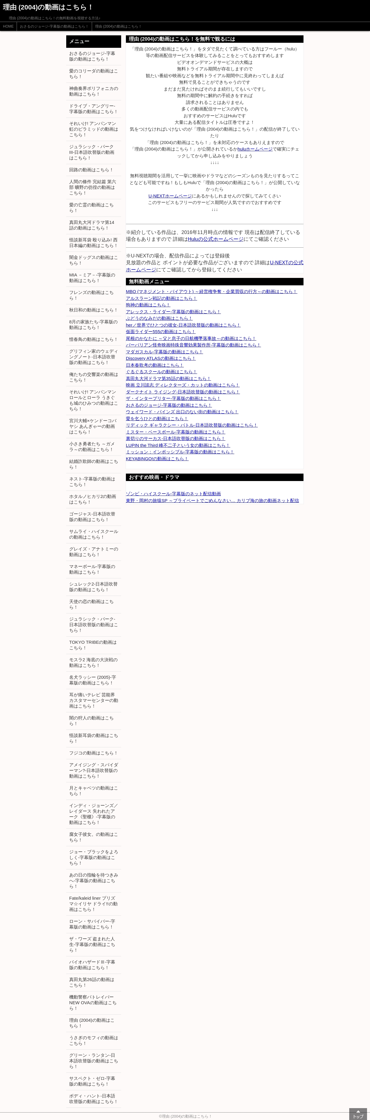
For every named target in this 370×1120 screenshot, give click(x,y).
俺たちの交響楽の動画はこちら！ (93, 377)
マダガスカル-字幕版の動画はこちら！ (164, 351)
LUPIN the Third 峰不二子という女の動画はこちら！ (178, 445)
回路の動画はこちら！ (91, 169)
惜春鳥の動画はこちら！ (93, 339)
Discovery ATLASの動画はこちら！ (161, 358)
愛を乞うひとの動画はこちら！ (157, 418)
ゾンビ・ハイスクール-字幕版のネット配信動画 (173, 493)
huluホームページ (255, 148)
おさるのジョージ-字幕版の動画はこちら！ (54, 26)
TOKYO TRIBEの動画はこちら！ (93, 645)
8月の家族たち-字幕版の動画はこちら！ (93, 324)
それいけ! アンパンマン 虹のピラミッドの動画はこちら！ (93, 129)
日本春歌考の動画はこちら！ (155, 365)
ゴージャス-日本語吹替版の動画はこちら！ (92, 516)
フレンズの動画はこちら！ (91, 295)
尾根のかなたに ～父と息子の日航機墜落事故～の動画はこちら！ (191, 338)
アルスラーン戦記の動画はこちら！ (161, 298)
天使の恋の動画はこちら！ (91, 604)
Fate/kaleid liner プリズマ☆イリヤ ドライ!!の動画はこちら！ (93, 904)
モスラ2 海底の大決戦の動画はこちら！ (93, 662)
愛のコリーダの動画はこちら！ (93, 73)
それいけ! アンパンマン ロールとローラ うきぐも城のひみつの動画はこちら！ (93, 400)
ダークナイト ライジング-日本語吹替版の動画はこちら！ (183, 391)
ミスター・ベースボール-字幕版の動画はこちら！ (175, 431)
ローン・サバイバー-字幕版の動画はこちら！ (92, 924)
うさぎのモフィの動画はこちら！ (93, 1040)
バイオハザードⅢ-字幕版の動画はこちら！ (92, 964)
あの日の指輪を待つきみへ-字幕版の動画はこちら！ (93, 880)
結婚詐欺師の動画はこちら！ (93, 464)
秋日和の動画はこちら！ (93, 309)
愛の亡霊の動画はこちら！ (91, 207)
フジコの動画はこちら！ (93, 752)
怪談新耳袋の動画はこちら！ (93, 738)
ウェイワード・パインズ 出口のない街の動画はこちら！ (182, 411)
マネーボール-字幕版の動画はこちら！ (92, 569)
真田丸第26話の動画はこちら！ (91, 982)
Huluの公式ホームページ (215, 239)
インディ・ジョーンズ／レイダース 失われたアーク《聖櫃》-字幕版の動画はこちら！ (93, 814)
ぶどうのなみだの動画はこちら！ (159, 318)
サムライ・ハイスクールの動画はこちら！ (93, 534)
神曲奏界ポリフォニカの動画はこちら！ (93, 91)
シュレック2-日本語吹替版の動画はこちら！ (93, 586)
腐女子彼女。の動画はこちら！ (93, 837)
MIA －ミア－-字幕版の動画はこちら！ (92, 277)
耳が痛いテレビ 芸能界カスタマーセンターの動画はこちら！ (93, 700)
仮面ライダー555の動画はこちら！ (161, 331)
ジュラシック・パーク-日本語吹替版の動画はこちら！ (93, 624)
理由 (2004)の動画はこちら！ (118, 26)
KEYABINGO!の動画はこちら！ (157, 458)
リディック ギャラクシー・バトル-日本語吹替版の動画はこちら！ (192, 425)
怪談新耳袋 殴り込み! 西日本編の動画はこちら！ (93, 242)
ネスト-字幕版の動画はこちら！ (92, 481)
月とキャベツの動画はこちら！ (93, 790)
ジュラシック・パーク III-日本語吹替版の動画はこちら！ (92, 152)
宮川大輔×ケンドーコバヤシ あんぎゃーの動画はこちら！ (92, 426)
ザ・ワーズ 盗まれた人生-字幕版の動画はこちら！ (92, 944)
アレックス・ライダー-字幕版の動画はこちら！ (173, 311)
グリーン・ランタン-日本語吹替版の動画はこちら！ (93, 1061)
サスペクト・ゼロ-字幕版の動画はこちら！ (92, 1081)
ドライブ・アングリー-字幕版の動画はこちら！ (93, 108)
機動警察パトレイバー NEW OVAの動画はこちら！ (93, 1002)
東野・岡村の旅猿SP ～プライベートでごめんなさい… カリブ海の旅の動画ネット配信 (212, 500)
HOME (8, 26)
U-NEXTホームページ (170, 195)
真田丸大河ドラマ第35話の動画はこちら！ (168, 378)
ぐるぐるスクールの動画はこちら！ (161, 371)
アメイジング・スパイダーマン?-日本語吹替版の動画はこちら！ (93, 770)
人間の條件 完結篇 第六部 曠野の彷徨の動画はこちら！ (92, 187)
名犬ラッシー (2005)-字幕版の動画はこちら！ (92, 680)
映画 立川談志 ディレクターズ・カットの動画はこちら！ (183, 384)
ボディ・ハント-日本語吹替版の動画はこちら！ (93, 1098)
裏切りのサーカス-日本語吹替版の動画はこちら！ (175, 438)
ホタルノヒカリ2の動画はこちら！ (92, 499)
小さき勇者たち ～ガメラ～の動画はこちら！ (92, 446)
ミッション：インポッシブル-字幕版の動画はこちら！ (180, 451)
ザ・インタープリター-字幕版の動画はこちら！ (173, 398)
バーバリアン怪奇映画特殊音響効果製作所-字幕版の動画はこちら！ (193, 344)
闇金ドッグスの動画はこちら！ (93, 260)
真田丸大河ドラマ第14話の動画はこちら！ (91, 225)
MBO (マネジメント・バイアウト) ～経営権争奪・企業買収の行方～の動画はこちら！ (212, 291)
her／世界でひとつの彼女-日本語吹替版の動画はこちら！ (183, 325)
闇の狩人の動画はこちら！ (91, 720)
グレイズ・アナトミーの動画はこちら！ (93, 551)
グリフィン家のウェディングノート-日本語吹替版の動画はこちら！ (93, 357)
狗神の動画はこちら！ (148, 304)
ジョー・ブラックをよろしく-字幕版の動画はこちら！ (93, 857)
